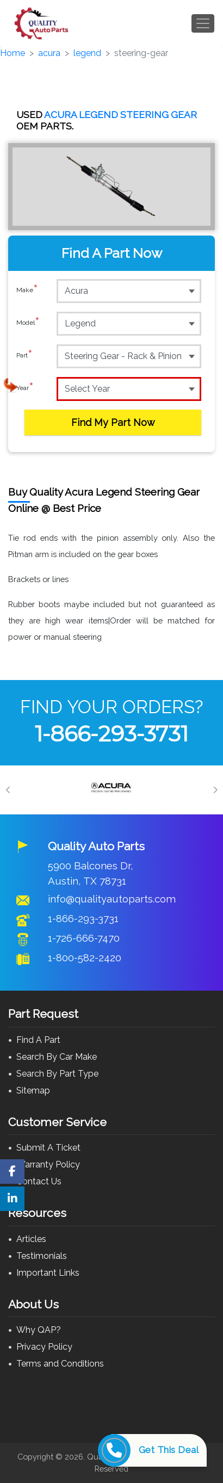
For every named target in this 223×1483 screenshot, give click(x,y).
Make (27, 290)
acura (49, 53)
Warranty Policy (48, 1164)
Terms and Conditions (60, 1363)
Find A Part (38, 1040)
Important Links (47, 1273)
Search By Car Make (56, 1057)
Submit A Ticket (48, 1147)
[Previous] (8, 790)
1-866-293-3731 (111, 733)
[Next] (214, 790)
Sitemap (33, 1090)
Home (12, 53)
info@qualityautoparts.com (112, 899)
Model (28, 323)
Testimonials (41, 1256)
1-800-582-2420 (84, 957)
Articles (31, 1239)
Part (24, 355)
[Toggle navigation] (202, 23)
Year (25, 388)
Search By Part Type (57, 1073)
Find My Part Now (113, 422)
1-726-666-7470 (84, 938)
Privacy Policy (44, 1347)
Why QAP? (38, 1330)
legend (87, 53)
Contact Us (38, 1181)
